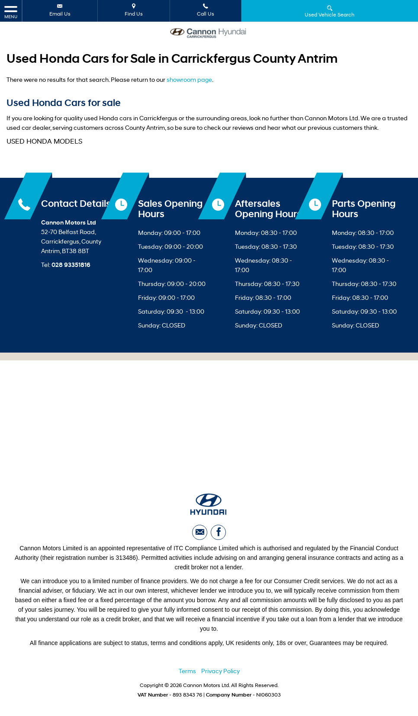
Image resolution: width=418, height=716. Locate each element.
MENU (10, 11)
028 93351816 (70, 265)
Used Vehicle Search (329, 11)
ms (191, 672)
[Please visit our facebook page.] (218, 533)
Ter (183, 672)
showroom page (189, 80)
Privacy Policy (220, 672)
